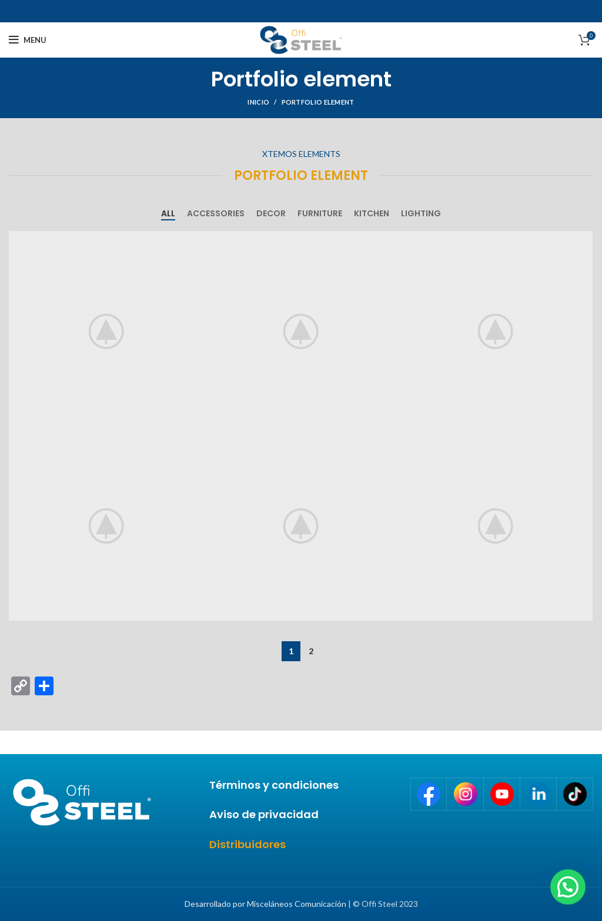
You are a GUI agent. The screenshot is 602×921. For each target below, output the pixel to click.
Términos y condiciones (274, 785)
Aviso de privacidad (264, 814)
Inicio (258, 102)
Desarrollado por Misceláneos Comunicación (265, 904)
